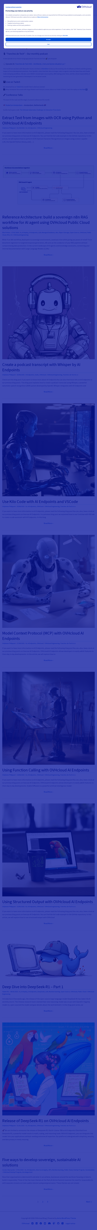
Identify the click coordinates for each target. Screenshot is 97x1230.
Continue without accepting (13, 7)
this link (65, 35)
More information (42, 17)
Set (48, 44)
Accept (48, 39)
